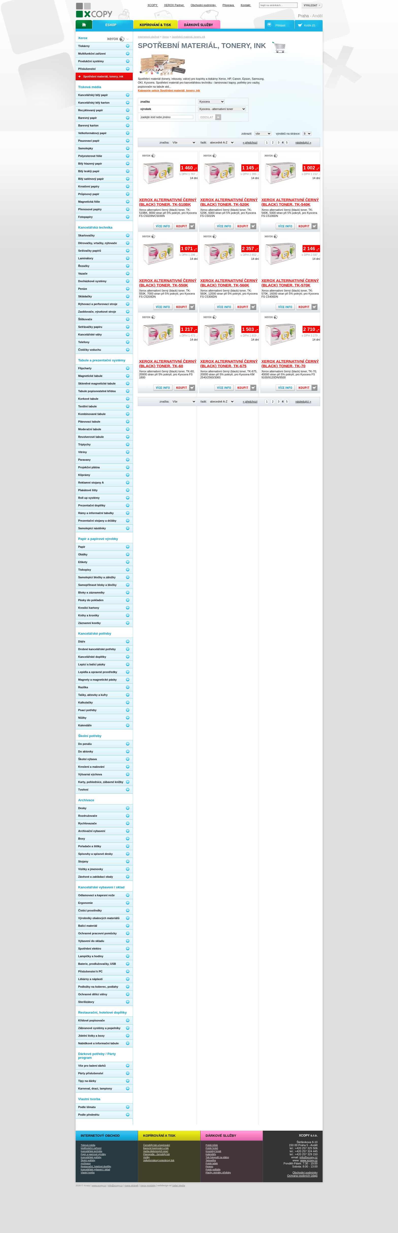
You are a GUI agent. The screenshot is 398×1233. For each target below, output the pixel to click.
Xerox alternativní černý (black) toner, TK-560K (229, 282)
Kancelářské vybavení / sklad (95, 1169)
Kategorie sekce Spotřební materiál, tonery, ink (169, 90)
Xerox (165, 36)
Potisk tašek (212, 1163)
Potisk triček (212, 1145)
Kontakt (246, 5)
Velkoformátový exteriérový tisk (158, 1160)
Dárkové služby (221, 1136)
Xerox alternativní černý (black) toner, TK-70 (290, 363)
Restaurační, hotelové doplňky (96, 1166)
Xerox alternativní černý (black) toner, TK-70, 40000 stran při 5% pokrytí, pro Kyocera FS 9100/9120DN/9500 (289, 374)
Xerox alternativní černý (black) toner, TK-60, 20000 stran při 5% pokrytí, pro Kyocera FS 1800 (166, 374)
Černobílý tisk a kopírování (156, 1145)
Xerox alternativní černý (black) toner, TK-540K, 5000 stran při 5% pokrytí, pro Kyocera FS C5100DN (289, 212)
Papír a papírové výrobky (93, 1154)
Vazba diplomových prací (155, 1151)
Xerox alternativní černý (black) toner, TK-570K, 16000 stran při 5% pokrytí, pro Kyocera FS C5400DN (290, 293)
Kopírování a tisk (159, 1136)
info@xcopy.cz (309, 1157)
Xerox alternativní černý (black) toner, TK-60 (167, 363)
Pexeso (209, 1166)
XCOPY (152, 5)
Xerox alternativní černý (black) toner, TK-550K (167, 282)
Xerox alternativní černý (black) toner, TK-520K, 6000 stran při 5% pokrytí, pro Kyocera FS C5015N (228, 212)
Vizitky (146, 1157)
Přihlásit (280, 25)
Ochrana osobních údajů (302, 1175)
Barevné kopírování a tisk (156, 1148)
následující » (303, 142)
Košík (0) (309, 25)
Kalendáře (211, 1154)
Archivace (86, 1163)
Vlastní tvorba (87, 1172)
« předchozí (250, 142)
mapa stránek (132, 1185)
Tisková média (88, 1145)
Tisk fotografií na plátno (217, 1157)
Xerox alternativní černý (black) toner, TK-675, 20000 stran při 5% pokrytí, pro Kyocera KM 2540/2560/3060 (228, 374)
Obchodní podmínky (305, 1172)
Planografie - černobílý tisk (156, 1154)
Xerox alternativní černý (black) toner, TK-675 (229, 363)
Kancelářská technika (91, 1151)
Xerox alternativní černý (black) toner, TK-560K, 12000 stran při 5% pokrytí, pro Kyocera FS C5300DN (229, 293)
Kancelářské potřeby (91, 1157)
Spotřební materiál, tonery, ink (188, 36)
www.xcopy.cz (309, 1160)
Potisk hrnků (212, 1148)
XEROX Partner (174, 5)
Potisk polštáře (213, 1169)
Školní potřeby (88, 1160)
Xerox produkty (148, 1185)
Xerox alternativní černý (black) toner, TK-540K (290, 202)
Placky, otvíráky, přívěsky (218, 1172)
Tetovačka (211, 1160)
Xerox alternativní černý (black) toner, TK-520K (229, 202)
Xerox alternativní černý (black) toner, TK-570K (290, 282)
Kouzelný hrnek (213, 1151)
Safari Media (178, 1185)
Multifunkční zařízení (91, 1148)
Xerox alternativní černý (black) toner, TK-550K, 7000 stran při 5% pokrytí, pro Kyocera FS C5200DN (167, 293)
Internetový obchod (148, 36)
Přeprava (229, 5)
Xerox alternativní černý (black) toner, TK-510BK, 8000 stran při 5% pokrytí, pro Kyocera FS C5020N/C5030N (168, 212)
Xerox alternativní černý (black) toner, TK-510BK (167, 202)
